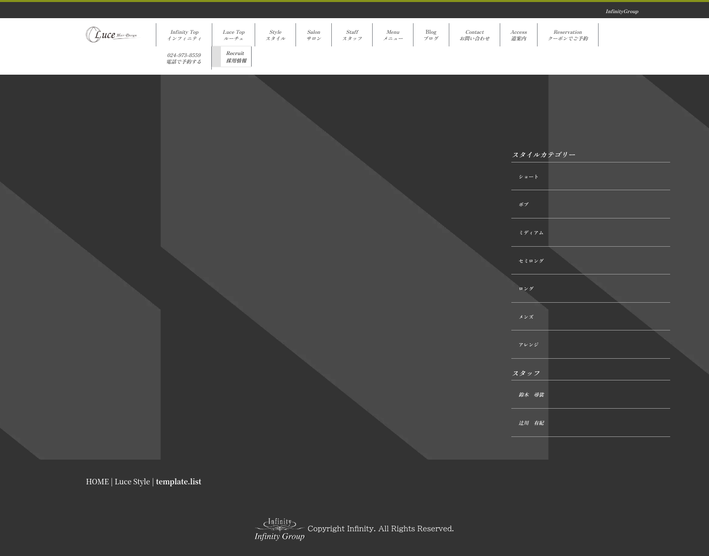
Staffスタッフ (352, 35)
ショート (528, 176)
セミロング (531, 260)
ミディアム (531, 232)
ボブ (523, 204)
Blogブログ (431, 35)
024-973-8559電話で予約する (183, 58)
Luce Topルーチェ (233, 35)
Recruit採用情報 (236, 56)
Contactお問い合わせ (474, 35)
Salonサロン (313, 35)
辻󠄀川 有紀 (531, 422)
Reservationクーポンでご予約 (568, 35)
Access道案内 (518, 35)
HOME (97, 481)
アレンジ (528, 344)
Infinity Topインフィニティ (184, 35)
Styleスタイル (275, 35)
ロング (526, 288)
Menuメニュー (393, 35)
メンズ (526, 316)
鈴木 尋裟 (531, 394)
